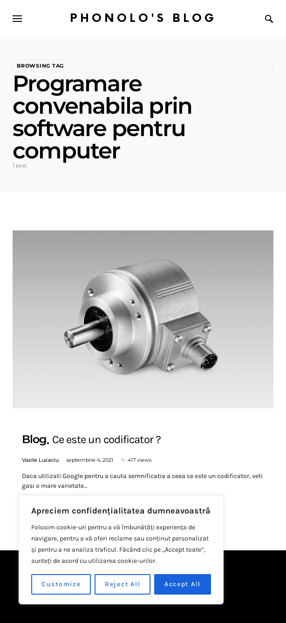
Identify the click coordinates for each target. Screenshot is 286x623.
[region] (121, 549)
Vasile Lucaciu (40, 460)
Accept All (182, 584)
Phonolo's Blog (143, 18)
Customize (61, 584)
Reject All (123, 584)
